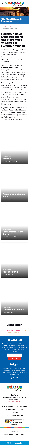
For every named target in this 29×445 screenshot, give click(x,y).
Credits (22, 434)
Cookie (11, 434)
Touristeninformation (15, 409)
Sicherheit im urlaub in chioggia (15, 406)
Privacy (6, 434)
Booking (15, 412)
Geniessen (7, 26)
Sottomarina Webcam (15, 415)
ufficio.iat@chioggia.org (14, 401)
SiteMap (16, 434)
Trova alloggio (14, 443)
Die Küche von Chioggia (11, 331)
